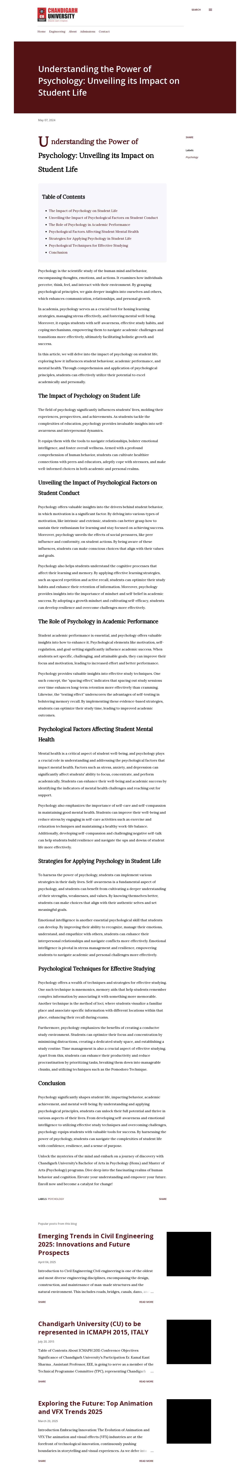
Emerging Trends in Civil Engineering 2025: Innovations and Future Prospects (95, 1244)
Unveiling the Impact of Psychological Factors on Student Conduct (103, 217)
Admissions (87, 31)
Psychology (192, 157)
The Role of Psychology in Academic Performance (89, 224)
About (73, 31)
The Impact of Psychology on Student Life (83, 210)
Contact (104, 31)
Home (42, 31)
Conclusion (58, 252)
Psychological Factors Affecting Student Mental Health (94, 231)
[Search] (196, 10)
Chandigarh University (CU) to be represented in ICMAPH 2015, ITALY (93, 1328)
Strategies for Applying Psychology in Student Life (90, 238)
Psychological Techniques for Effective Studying (88, 245)
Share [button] (189, 137)
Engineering (57, 31)
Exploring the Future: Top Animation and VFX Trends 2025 (95, 1407)
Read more (146, 1302)
